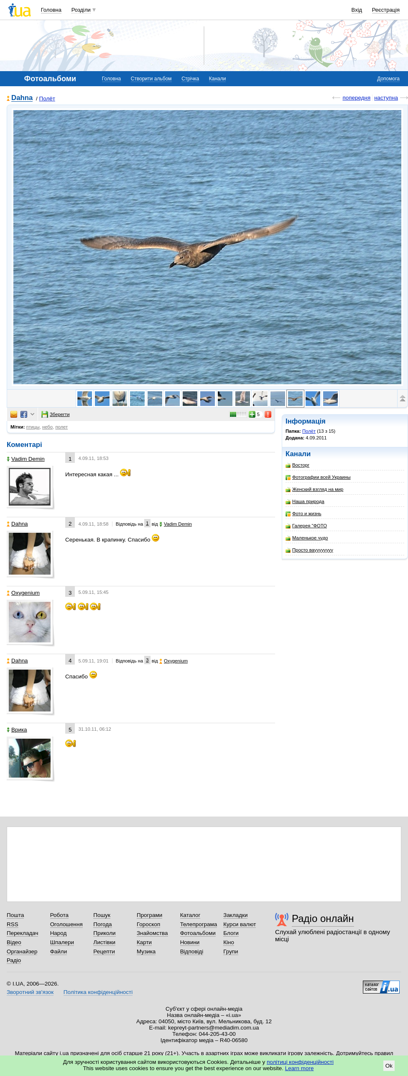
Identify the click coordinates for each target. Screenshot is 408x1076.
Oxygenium (23, 593)
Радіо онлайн (323, 918)
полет (61, 426)
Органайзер (22, 951)
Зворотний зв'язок (30, 992)
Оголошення (66, 924)
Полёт (47, 98)
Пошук (101, 915)
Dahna (22, 98)
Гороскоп (148, 924)
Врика (17, 730)
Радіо (14, 960)
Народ (58, 933)
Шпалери (62, 942)
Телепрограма (198, 924)
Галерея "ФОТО (306, 526)
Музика (146, 951)
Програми (149, 915)
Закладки (235, 915)
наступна (386, 98)
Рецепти (104, 951)
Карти (144, 942)
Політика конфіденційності (98, 992)
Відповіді (192, 951)
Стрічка (190, 79)
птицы (33, 426)
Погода (102, 924)
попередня (356, 98)
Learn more (299, 1068)
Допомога (388, 79)
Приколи (104, 933)
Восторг (297, 465)
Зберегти (55, 414)
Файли (58, 951)
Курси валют (239, 924)
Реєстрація (386, 10)
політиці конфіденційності (300, 1062)
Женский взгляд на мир (314, 489)
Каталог (190, 915)
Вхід (357, 10)
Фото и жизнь (303, 513)
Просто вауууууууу (309, 550)
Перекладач (22, 933)
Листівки (104, 942)
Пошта (15, 915)
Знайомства (152, 933)
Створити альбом (151, 79)
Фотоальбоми (198, 933)
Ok (389, 1066)
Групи (230, 951)
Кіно (228, 942)
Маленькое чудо (307, 538)
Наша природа (305, 501)
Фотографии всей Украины (318, 477)
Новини (190, 942)
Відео (14, 942)
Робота (59, 915)
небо (47, 426)
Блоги (231, 933)
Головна (51, 10)
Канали (217, 79)
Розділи (81, 10)
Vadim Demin (26, 459)
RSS (12, 924)
